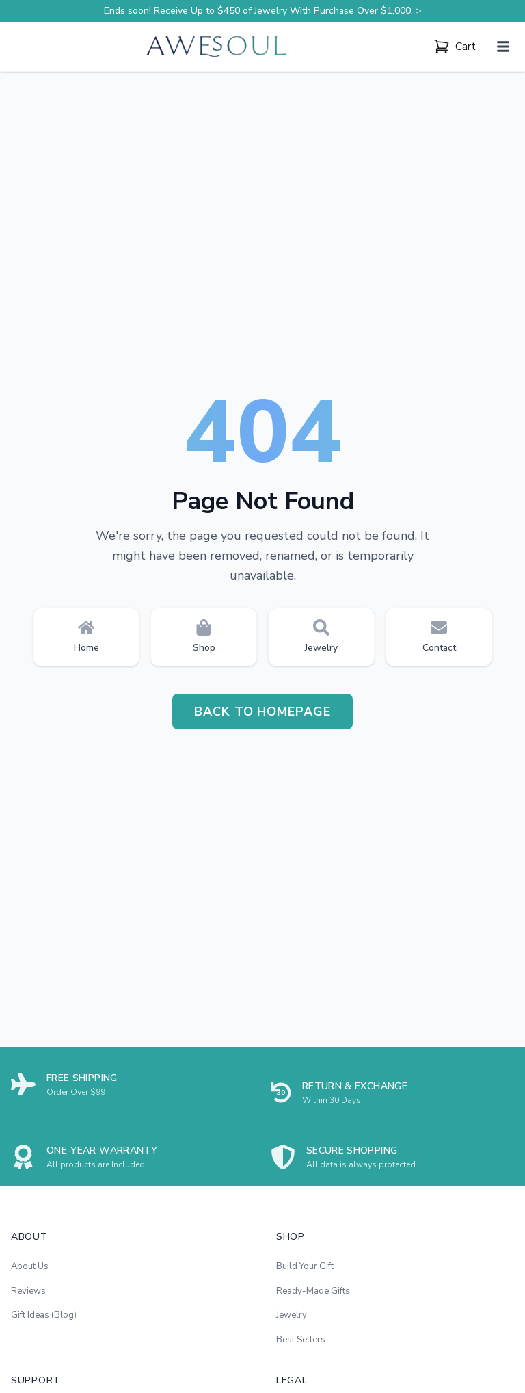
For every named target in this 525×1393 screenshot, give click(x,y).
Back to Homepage (262, 711)
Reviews (28, 1291)
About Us (30, 1266)
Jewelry (291, 1315)
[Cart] (454, 46)
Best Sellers (300, 1339)
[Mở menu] (503, 46)
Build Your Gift (305, 1266)
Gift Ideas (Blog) (44, 1315)
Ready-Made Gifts (313, 1291)
